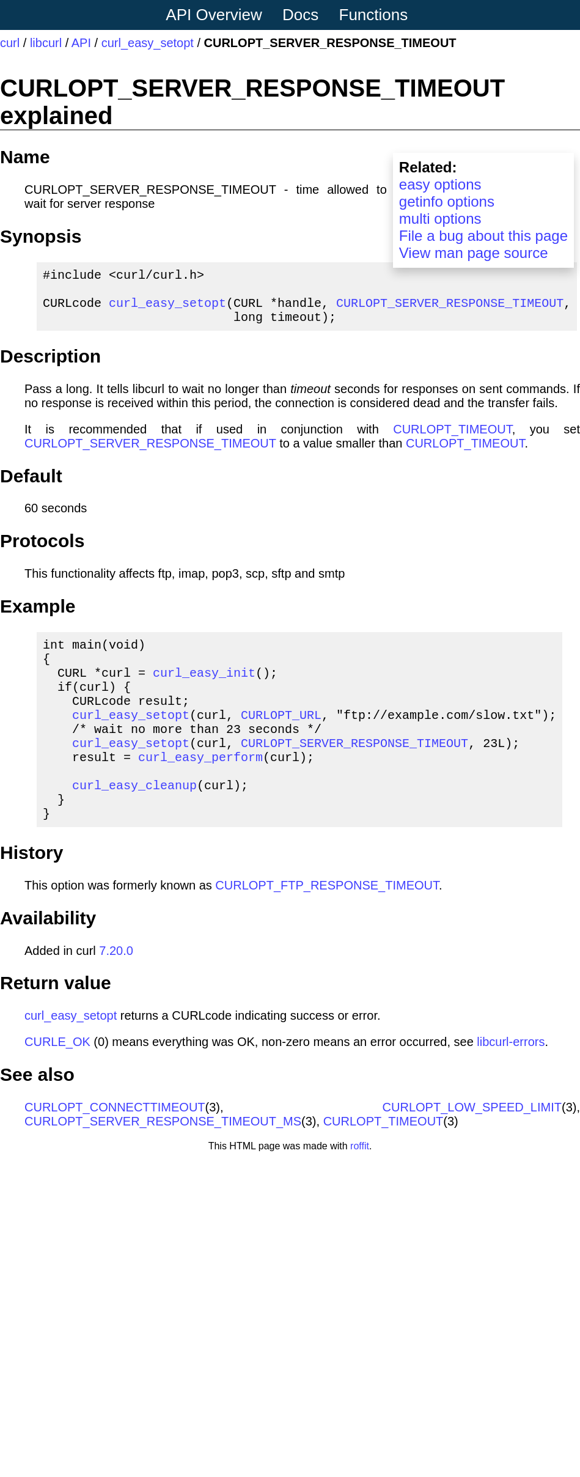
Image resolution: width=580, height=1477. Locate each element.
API (81, 43)
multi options (440, 218)
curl (10, 43)
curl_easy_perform (200, 788)
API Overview (214, 15)
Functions (373, 15)
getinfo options (446, 201)
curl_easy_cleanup (134, 821)
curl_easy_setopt (147, 43)
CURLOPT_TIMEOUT (452, 439)
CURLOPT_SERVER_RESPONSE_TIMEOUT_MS (162, 1162)
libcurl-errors (511, 1083)
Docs (300, 15)
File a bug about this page (483, 235)
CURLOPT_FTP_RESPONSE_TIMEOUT (327, 927)
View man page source (473, 253)
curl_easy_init (204, 689)
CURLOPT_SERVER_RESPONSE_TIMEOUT (449, 309)
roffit (359, 1187)
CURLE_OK (57, 1083)
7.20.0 (116, 992)
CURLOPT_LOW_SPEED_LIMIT (472, 1148)
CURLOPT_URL (281, 739)
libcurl (46, 43)
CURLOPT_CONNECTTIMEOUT (114, 1148)
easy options (440, 184)
